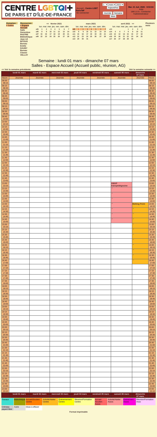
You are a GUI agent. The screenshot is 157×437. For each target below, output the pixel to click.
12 (59, 31)
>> (133, 24)
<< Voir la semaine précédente (16, 69)
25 (54, 36)
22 (41, 36)
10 (51, 31)
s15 (110, 34)
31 (87, 39)
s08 (37, 36)
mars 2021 (91, 24)
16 (46, 34)
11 (54, 31)
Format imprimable (79, 412)
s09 (74, 29)
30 (83, 39)
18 (54, 34)
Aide (141, 9)
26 (59, 36)
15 (41, 34)
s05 (37, 29)
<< (48, 24)
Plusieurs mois (150, 24)
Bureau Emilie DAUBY (23, 45)
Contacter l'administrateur (142, 12)
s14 (110, 31)
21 (68, 34)
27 (64, 36)
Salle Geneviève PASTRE (25, 32)
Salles (11, 25)
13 (64, 31)
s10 (74, 31)
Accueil (80, 8)
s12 (74, 36)
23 (46, 36)
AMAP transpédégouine (119, 184)
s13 (74, 39)
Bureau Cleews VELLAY (24, 52)
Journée (19, 78)
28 (68, 36)
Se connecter (82, 13)
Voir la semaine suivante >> (142, 69)
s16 (110, 36)
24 (51, 36)
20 (64, 34)
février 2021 (56, 24)
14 (68, 31)
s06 (37, 31)
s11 (74, 34)
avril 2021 (125, 24)
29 (78, 39)
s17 (110, 39)
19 (59, 34)
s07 (37, 34)
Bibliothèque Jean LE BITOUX (26, 39)
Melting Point (138, 204)
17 (51, 34)
